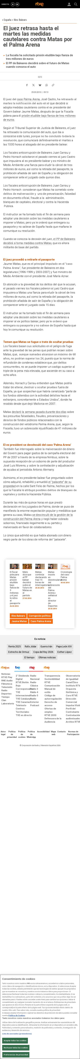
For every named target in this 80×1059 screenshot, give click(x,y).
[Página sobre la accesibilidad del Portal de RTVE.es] (43, 731)
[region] (40, 1017)
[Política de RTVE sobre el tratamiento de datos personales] (12, 734)
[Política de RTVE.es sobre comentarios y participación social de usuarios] (73, 733)
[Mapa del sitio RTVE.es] (53, 733)
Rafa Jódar (30, 646)
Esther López (64, 652)
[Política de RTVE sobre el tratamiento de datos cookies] (21, 734)
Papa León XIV (64, 646)
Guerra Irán (46, 646)
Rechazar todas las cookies (16, 1048)
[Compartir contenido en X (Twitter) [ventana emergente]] (33, 84)
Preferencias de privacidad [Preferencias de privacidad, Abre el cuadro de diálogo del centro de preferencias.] (16, 1055)
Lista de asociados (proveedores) (17, 1034)
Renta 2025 (14, 646)
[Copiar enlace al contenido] (53, 84)
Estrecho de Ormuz (18, 652)
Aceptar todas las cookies (15, 1041)
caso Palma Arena (28, 99)
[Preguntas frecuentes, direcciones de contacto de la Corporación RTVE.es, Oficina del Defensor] (61, 731)
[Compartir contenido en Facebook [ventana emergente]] (27, 84)
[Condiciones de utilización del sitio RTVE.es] (3, 733)
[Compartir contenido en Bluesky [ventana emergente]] (40, 84)
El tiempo (29, 657)
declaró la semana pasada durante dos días (39, 412)
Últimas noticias (47, 657)
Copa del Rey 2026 (43, 652)
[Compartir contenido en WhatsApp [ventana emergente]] (46, 84)
